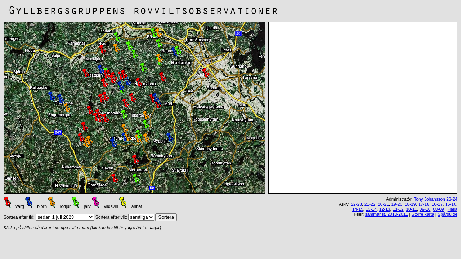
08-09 (438, 209)
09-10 (425, 209)
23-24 (451, 199)
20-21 (383, 204)
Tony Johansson (429, 199)
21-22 (370, 204)
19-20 (396, 204)
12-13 (384, 209)
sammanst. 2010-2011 (386, 214)
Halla (452, 209)
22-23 (356, 204)
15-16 (450, 204)
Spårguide (447, 214)
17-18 (423, 204)
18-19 (410, 204)
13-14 (371, 209)
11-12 (398, 209)
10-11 (411, 209)
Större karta (423, 214)
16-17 (437, 204)
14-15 (357, 209)
